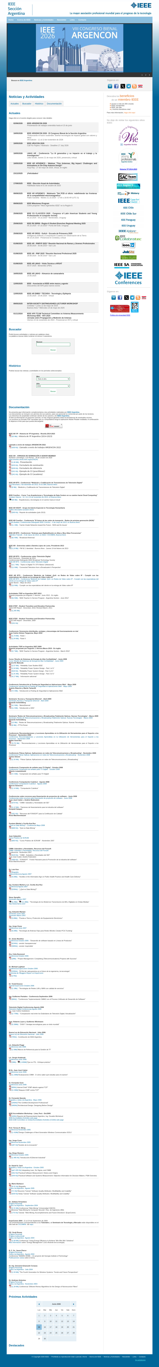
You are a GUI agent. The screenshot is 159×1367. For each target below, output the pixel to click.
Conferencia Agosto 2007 (18, 887)
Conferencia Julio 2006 (17, 1047)
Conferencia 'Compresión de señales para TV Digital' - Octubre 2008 (34, 769)
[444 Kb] (13, 1176)
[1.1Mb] (13, 988)
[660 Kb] (13, 841)
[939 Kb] (13, 1194)
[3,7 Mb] (13, 651)
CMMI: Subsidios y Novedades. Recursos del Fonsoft (28, 850)
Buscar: (39, 342)
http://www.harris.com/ (17, 904)
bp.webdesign (140, 1360)
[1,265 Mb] (14, 611)
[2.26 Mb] (14, 759)
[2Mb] (12, 959)
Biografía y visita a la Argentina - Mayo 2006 (25, 1100)
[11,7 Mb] (14, 565)
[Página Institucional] (16, 1236)
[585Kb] (13, 946)
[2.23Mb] (13, 1090)
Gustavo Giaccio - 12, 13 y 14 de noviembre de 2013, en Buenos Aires (35, 497)
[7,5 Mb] (13, 691)
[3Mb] (12, 1062)
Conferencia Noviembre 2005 (20, 1130)
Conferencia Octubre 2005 (19, 1155)
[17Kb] (13, 976)
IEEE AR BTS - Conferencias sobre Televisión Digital (28, 562)
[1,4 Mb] (13, 708)
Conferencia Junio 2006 (18, 1059)
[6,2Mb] (13, 902)
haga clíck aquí (129, 112)
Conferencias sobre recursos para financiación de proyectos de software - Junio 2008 (40, 798)
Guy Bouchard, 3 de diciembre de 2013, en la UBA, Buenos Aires (33, 484)
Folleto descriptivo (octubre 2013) (21, 510)
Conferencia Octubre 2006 (19, 941)
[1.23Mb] (13, 1075)
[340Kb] (13, 1103)
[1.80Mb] (22, 1062)
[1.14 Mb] (14, 788)
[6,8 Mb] (13, 598)
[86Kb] (13, 999)
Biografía (14, 872)
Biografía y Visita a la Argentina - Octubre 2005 (26, 1167)
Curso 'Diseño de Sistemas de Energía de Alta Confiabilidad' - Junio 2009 (36, 661)
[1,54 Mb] (14, 638)
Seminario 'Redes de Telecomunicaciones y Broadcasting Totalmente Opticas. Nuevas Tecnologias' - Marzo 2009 (51, 718)
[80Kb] (13, 1087)
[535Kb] (13, 889)
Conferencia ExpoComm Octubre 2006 (23, 968)
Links (72, 20)
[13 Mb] (13, 722)
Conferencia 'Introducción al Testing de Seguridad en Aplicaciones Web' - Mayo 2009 (40, 686)
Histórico (39, 103)
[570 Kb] (13, 803)
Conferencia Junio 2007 (18, 928)
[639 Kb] (13, 468)
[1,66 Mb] (14, 462)
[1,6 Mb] (13, 567)
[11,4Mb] (23, 902)
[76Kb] (13, 1037)
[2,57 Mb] (14, 665)
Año (38, 384)
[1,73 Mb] (14, 636)
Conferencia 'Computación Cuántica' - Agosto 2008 (28, 784)
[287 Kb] (13, 1145)
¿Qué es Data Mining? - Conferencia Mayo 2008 (27, 825)
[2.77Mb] (13, 1014)
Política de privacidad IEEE (120, 315)
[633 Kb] (13, 465)
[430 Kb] (13, 447)
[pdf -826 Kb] (15, 1170)
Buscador (26, 103)
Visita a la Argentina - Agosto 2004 (21, 1238)
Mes (38, 376)
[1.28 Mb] (14, 1286)
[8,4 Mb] (13, 538)
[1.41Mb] (13, 1132)
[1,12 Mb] (14, 807)
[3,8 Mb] (13, 585)
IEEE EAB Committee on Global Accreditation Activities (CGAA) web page (36, 1120)
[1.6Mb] (13, 1049)
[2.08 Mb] (14, 1241)
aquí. (32, 1224)
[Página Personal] (15, 1203)
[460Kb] (13, 1105)
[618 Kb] (13, 855)
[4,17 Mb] (14, 676)
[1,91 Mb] (14, 674)
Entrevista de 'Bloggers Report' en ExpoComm (26, 973)
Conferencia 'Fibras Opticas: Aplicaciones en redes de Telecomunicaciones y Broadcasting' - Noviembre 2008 (49, 755)
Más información (15, 1242)
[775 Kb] (13, 1213)
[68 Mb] (13, 500)
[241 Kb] (13, 471)
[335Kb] (13, 971)
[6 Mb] (13, 487)
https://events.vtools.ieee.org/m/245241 (23, 459)
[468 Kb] (13, 860)
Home (11, 20)
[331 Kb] (13, 623)
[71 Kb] (13, 1191)
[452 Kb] (13, 1173)
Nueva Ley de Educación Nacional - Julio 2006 (26, 1034)
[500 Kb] (13, 512)
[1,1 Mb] (13, 525)
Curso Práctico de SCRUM (19, 838)
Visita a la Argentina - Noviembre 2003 (23, 1284)
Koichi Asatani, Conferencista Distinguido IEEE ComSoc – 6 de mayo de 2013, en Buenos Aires (44, 522)
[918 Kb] (13, 671)
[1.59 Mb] (14, 1272)
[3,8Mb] (13, 918)
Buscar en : (21, 80)
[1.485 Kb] (14, 1158)
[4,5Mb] (13, 877)
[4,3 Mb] (13, 705)
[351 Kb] (13, 814)
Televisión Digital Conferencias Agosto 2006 (25, 1009)
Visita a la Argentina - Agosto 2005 (21, 1188)
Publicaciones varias (16, 1258)
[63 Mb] (13, 436)
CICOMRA (22, 1224)
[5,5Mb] (13, 931)
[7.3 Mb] (13, 774)
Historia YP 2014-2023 (128, 169)
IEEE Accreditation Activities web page (23, 1118)
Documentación (54, 103)
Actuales (15, 103)
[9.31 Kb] (14, 1186)
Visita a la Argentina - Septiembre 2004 (23, 1205)
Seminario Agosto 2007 (17, 899)
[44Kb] (13, 1116)
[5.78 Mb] (14, 743)
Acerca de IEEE (24, 20)
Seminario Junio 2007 (17, 914)
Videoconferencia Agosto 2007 (20, 874)
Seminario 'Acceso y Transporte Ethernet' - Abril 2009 (28, 701)
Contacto (82, 20)
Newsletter (61, 20)
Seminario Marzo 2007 (17, 915)
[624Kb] (13, 943)
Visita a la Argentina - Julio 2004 (21, 1269)
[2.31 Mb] (14, 1208)
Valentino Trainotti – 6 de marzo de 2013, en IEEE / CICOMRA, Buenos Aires (37, 535)
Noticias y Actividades (43, 20)
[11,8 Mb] (13, 548)
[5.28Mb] (13, 1024)
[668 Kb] (13, 828)
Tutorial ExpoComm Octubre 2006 (21, 986)
